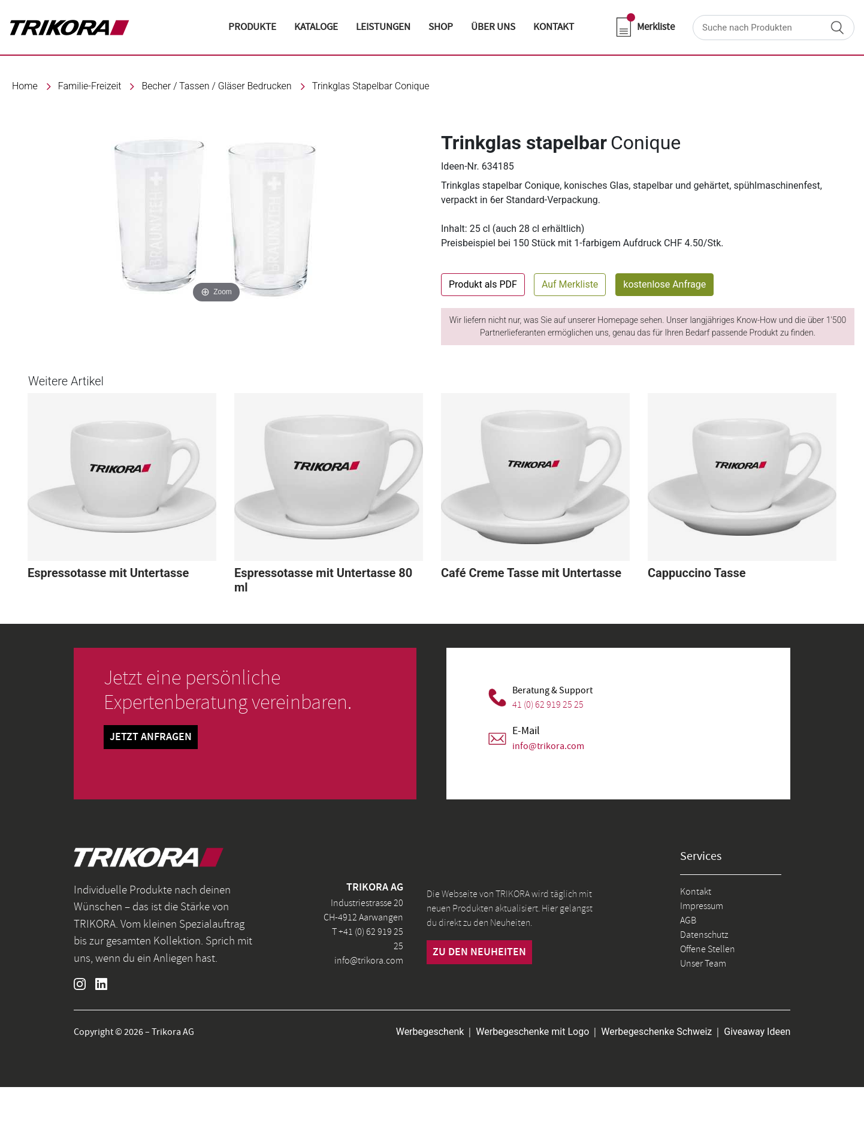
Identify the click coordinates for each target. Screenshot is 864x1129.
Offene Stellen (707, 949)
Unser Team (703, 964)
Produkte (252, 27)
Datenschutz (704, 935)
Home (25, 86)
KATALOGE (316, 27)
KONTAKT (553, 27)
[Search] (773, 27)
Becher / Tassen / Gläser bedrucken (216, 86)
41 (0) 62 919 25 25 (548, 705)
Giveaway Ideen (757, 1031)
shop (440, 27)
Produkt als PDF (483, 284)
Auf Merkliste (570, 284)
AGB (688, 920)
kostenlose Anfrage (664, 284)
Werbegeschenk (430, 1031)
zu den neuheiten (479, 952)
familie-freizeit (90, 86)
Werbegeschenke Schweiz (656, 1031)
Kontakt (695, 892)
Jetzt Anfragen (151, 737)
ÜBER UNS (493, 27)
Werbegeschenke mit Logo (532, 1031)
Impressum (701, 906)
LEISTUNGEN (383, 27)
